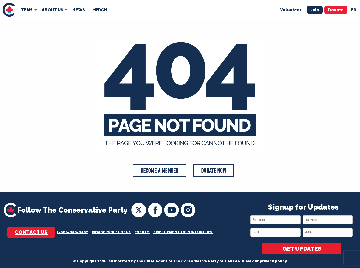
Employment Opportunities (183, 232)
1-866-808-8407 (72, 232)
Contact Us (31, 232)
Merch (99, 9)
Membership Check (111, 232)
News (78, 9)
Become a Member (159, 170)
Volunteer (290, 9)
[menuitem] (8, 10)
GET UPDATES (301, 248)
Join (315, 9)
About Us (52, 9)
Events (142, 232)
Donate (336, 9)
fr (353, 9)
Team (27, 9)
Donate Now (213, 170)
